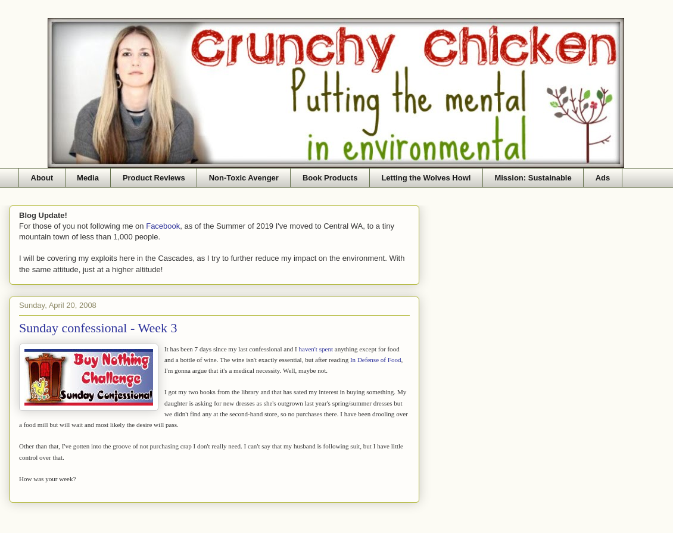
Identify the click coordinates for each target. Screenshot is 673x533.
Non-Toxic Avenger (244, 177)
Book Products (330, 177)
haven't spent (315, 349)
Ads (603, 177)
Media (88, 177)
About (42, 177)
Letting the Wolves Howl (426, 177)
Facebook (163, 226)
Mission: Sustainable (532, 177)
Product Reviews (154, 177)
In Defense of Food (375, 359)
